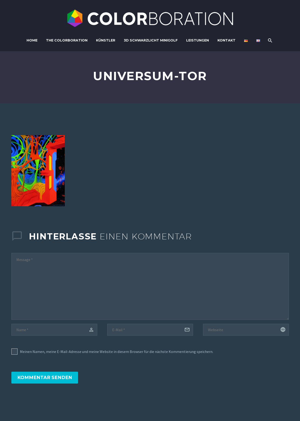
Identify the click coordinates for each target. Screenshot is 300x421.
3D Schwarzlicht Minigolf (151, 40)
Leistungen (197, 40)
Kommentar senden (44, 377)
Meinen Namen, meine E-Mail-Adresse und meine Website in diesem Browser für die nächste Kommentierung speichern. (116, 351)
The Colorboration (67, 40)
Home (32, 40)
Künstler (105, 40)
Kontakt (226, 40)
